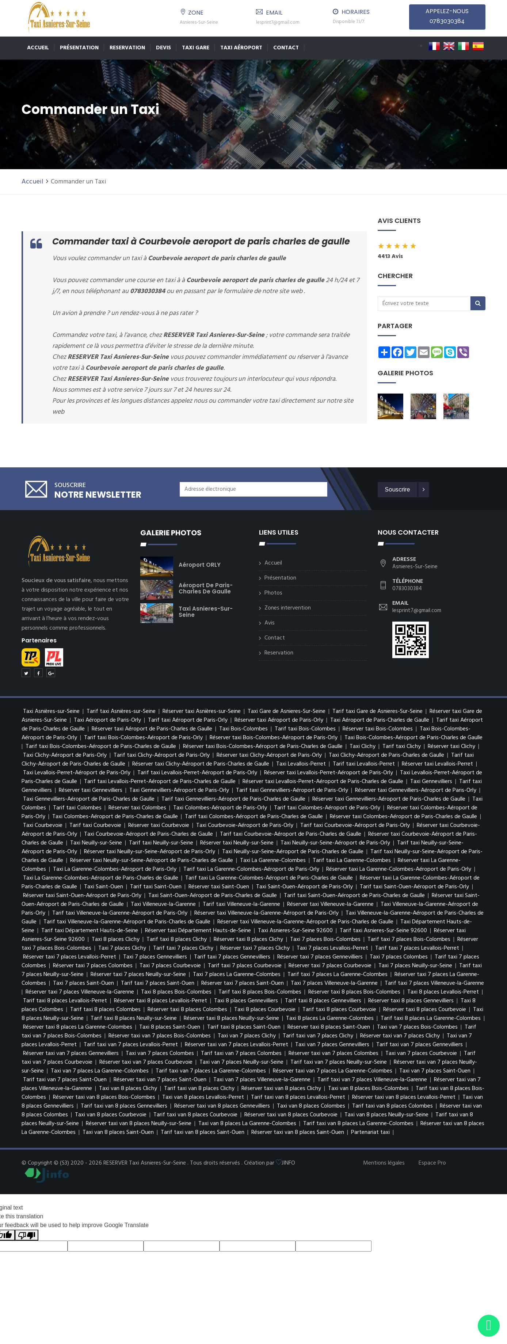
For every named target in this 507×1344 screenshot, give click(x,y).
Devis (163, 47)
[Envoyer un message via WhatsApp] (489, 1326)
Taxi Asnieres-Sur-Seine (206, 612)
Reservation (127, 47)
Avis (269, 623)
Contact (286, 47)
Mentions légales (384, 1163)
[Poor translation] (26, 1235)
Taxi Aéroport (241, 47)
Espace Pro (432, 1163)
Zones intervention (287, 608)
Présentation (79, 47)
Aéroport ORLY (200, 565)
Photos (273, 593)
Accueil (38, 47)
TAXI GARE (195, 47)
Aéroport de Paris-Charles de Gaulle (206, 588)
